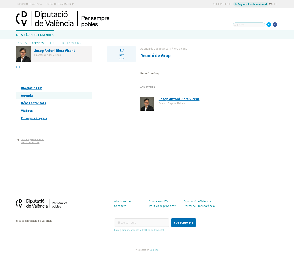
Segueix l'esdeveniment (251, 4)
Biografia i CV (31, 88)
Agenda (27, 95)
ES (275, 4)
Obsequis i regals (34, 118)
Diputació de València (29, 4)
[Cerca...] (249, 24)
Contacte (120, 206)
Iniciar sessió (222, 4)
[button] (183, 222)
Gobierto (154, 249)
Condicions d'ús (159, 201)
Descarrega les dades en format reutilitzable (32, 141)
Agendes (38, 43)
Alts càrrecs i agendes (35, 35)
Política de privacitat (162, 206)
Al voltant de (122, 201)
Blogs (53, 43)
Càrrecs (21, 43)
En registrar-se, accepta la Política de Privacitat (139, 230)
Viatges (27, 110)
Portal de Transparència (60, 4)
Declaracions (71, 43)
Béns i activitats (33, 103)
